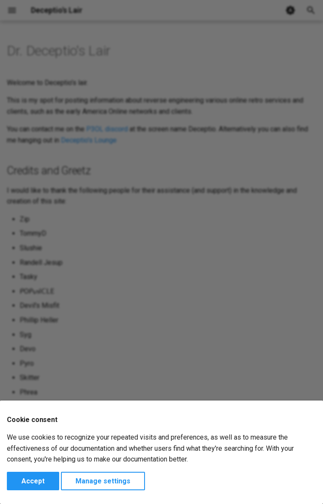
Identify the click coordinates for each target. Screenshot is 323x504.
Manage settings (102, 481)
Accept (33, 481)
